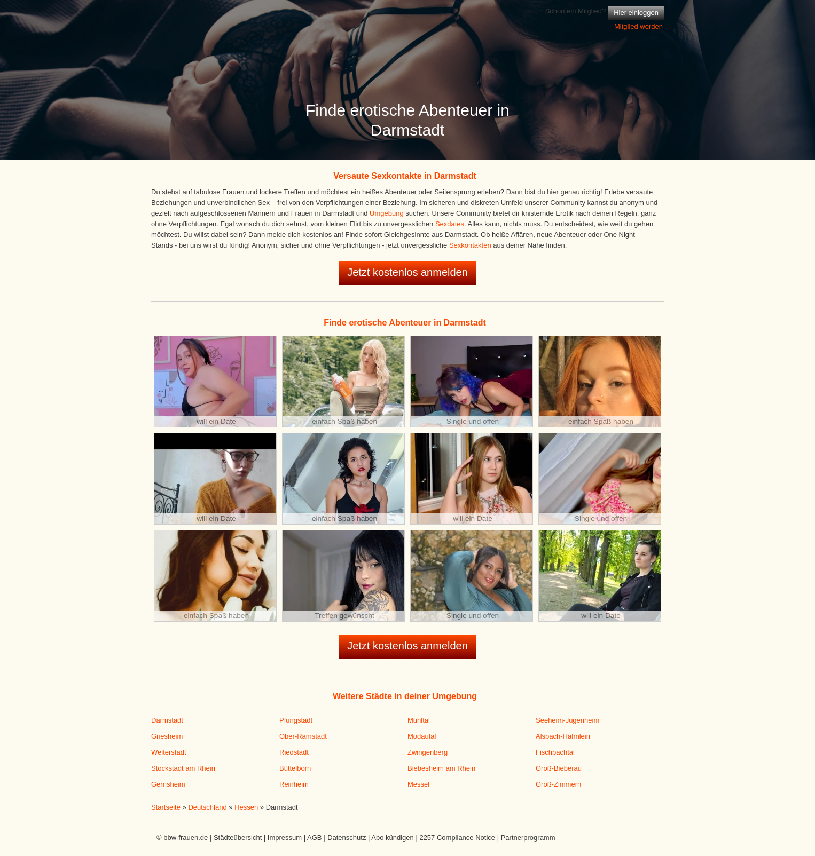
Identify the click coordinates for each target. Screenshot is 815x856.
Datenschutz (346, 838)
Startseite (166, 807)
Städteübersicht (238, 838)
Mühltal (418, 720)
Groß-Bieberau (559, 768)
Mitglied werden (638, 26)
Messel (418, 784)
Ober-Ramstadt (303, 736)
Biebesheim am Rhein (441, 768)
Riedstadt (294, 752)
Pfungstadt (295, 720)
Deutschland (207, 807)
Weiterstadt (168, 752)
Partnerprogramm (528, 838)
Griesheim (167, 736)
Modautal (421, 736)
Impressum (285, 838)
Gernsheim (168, 784)
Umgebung (387, 213)
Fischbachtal (555, 752)
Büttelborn (295, 768)
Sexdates (449, 224)
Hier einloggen (636, 13)
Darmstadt (167, 720)
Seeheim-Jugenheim (567, 720)
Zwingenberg (427, 752)
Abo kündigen (392, 838)
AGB (314, 838)
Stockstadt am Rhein (183, 768)
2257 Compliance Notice (457, 838)
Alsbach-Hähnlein (563, 736)
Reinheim (294, 784)
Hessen (246, 807)
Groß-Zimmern (558, 784)
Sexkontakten (470, 245)
